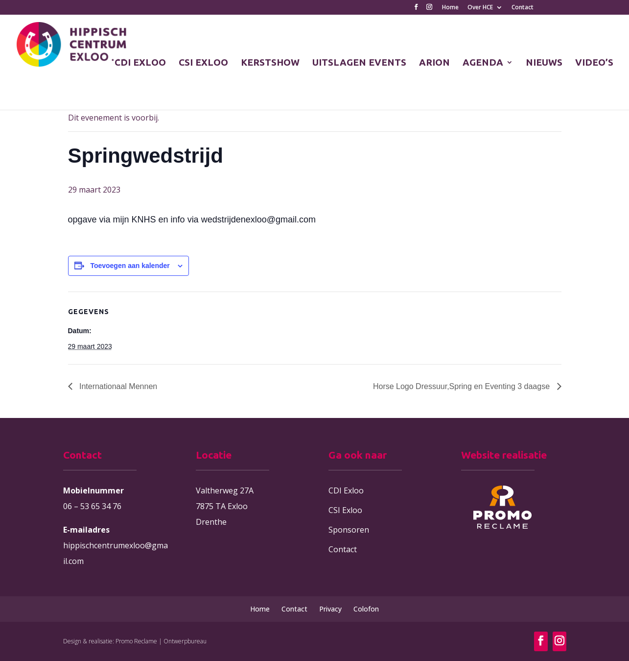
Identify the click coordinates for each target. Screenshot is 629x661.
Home (450, 7)
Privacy (330, 608)
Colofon (366, 608)
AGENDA (483, 63)
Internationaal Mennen (117, 386)
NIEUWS (544, 63)
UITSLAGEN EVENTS (359, 63)
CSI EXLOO (203, 63)
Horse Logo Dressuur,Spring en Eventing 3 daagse (462, 386)
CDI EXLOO (140, 63)
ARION (434, 63)
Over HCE (480, 7)
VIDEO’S (594, 63)
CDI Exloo (346, 490)
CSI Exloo (345, 510)
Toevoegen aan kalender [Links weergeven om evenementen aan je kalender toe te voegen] (129, 265)
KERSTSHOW (270, 63)
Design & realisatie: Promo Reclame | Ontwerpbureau (135, 641)
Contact (523, 7)
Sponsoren (348, 529)
